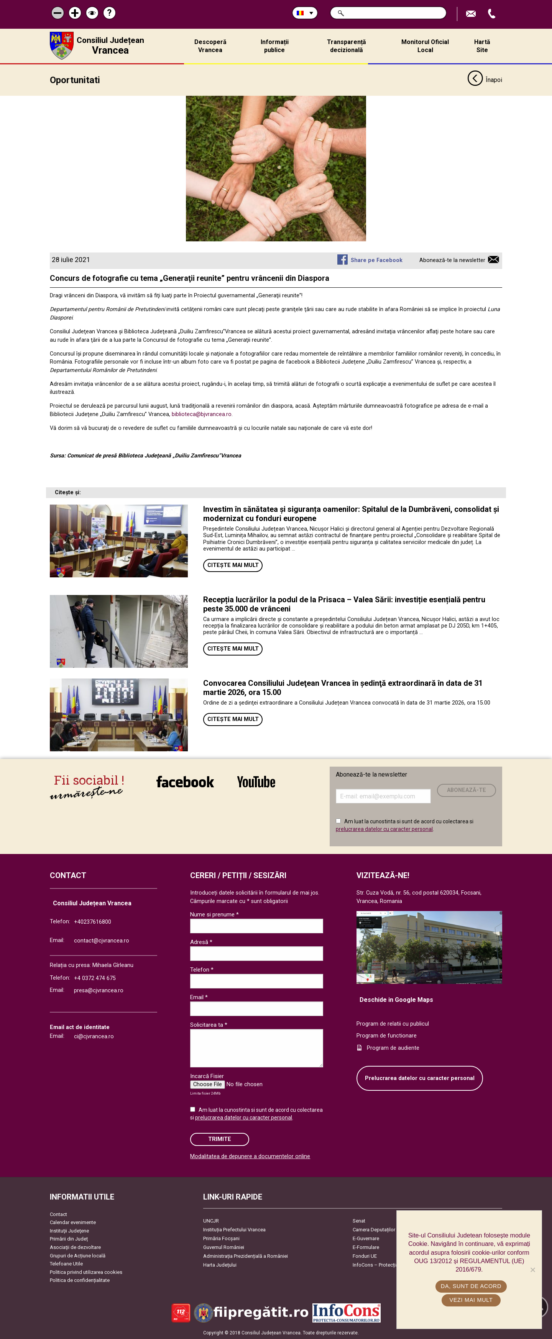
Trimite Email (472, 14)
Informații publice (275, 46)
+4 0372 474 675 (95, 978)
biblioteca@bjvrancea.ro (202, 414)
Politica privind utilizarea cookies (86, 1271)
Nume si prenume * (214, 914)
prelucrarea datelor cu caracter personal (384, 828)
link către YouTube (256, 781)
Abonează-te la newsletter (452, 260)
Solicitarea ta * (208, 1024)
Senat (359, 1220)
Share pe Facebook (376, 260)
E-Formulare (366, 1246)
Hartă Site (482, 46)
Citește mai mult (233, 564)
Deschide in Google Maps (396, 999)
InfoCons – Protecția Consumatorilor (393, 1264)
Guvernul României (223, 1246)
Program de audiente (393, 1047)
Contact (58, 1213)
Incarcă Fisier (207, 1075)
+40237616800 (92, 921)
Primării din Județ (69, 1238)
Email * (199, 996)
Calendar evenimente (73, 1222)
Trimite (219, 1138)
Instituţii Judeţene (69, 1230)
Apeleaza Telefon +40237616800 (492, 14)
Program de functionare (386, 1035)
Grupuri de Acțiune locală (77, 1255)
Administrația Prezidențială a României (245, 1255)
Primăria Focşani (221, 1238)
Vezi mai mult (471, 1300)
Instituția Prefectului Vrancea (234, 1229)
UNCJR (211, 1220)
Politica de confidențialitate (80, 1280)
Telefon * (202, 969)
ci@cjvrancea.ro (94, 1036)
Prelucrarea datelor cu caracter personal (420, 1077)
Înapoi (484, 80)
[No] (532, 1269)
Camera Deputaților (374, 1229)
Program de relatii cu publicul (392, 1023)
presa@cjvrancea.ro (98, 990)
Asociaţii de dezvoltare (75, 1247)
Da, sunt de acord (471, 1286)
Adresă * (201, 941)
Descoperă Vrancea (210, 46)
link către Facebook (185, 781)
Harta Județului (220, 1264)
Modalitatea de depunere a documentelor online (250, 1156)
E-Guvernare (366, 1238)
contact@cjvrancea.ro (101, 940)
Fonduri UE (365, 1255)
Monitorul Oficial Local (425, 46)
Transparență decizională (346, 46)
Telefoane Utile (66, 1263)
